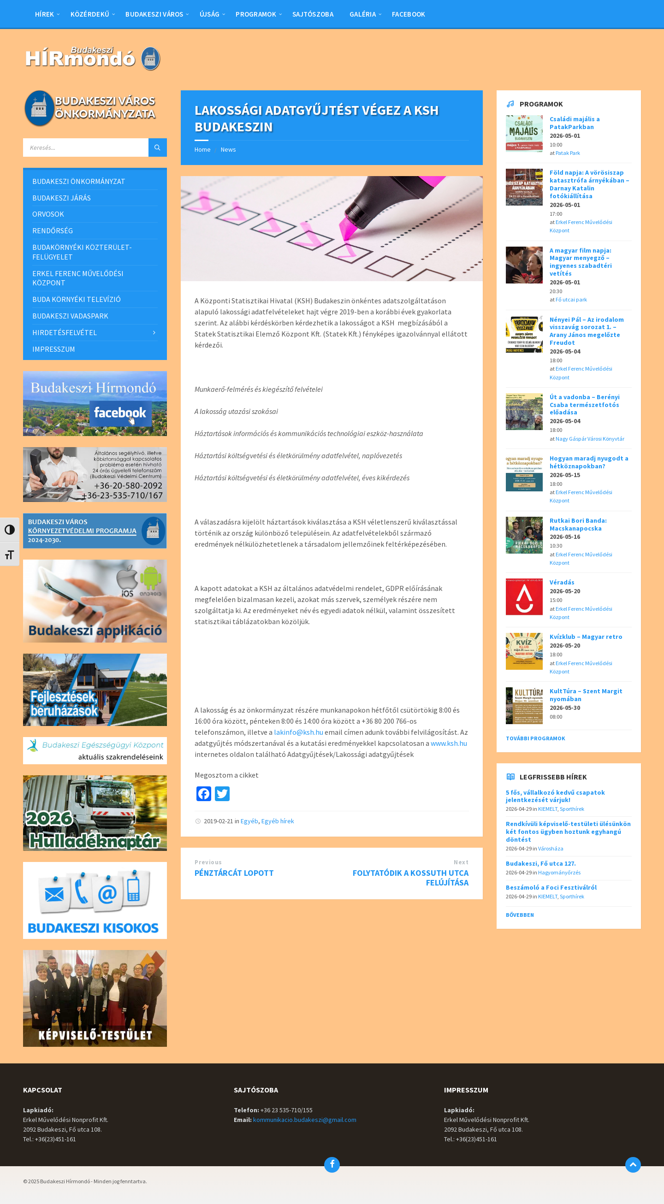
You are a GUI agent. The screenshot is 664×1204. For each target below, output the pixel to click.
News (228, 149)
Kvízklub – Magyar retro (586, 636)
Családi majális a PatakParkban (575, 123)
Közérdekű (90, 14)
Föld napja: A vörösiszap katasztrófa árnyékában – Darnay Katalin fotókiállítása (589, 184)
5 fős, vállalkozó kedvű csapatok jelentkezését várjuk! (555, 796)
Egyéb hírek (277, 821)
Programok (256, 14)
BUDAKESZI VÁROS (154, 14)
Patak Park (568, 152)
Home (203, 149)
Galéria (363, 14)
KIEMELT (547, 808)
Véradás (562, 582)
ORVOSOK (48, 213)
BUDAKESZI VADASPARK (70, 315)
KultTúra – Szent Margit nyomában (586, 695)
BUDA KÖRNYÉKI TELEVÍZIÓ (76, 299)
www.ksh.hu (449, 743)
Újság (210, 14)
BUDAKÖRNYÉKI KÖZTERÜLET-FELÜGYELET (82, 251)
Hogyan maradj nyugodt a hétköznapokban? (589, 462)
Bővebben (520, 914)
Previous (208, 862)
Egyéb (249, 821)
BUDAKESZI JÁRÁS (61, 197)
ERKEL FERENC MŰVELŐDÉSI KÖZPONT (78, 278)
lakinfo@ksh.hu (298, 732)
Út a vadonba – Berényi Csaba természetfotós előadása (585, 405)
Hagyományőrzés (559, 872)
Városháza (550, 848)
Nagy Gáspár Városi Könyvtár (590, 438)
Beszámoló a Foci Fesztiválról (551, 887)
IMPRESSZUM (53, 349)
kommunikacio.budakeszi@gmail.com (304, 1119)
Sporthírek (572, 808)
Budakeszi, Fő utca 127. (541, 863)
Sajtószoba (312, 14)
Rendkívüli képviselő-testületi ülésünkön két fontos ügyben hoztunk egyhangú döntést (568, 832)
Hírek (44, 14)
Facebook (408, 14)
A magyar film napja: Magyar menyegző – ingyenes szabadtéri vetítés (581, 261)
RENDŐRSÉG (52, 230)
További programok (535, 738)
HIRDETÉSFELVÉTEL (64, 332)
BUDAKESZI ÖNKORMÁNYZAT (78, 181)
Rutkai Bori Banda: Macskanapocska (578, 524)
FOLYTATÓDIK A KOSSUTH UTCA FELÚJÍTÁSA (410, 878)
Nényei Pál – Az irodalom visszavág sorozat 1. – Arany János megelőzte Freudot (587, 331)
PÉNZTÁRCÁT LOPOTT (234, 873)
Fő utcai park (571, 299)
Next (461, 862)
